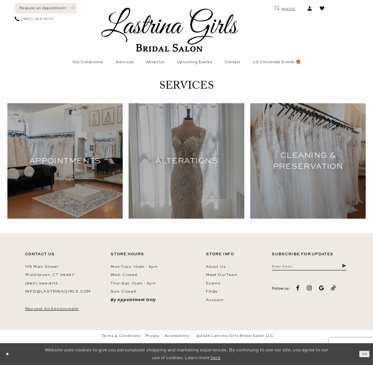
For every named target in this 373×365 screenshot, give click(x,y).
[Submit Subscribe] (343, 267)
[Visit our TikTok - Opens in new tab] (333, 291)
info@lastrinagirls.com (58, 291)
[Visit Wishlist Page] (322, 8)
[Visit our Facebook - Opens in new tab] (298, 291)
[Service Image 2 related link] (186, 161)
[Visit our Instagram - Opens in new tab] (309, 291)
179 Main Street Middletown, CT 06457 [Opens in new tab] (49, 270)
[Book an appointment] (46, 8)
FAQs (212, 291)
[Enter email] (309, 267)
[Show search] (285, 8)
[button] (309, 8)
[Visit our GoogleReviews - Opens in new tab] (321, 291)
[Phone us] (34, 19)
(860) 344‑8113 (41, 283)
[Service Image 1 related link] (65, 161)
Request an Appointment (52, 308)
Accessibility (177, 335)
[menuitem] (46, 8)
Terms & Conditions (121, 335)
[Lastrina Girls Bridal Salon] (169, 30)
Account (215, 299)
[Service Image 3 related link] (308, 161)
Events (213, 283)
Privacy (152, 335)
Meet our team (221, 274)
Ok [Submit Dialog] (362, 354)
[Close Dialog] (9, 354)
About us (216, 266)
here (215, 358)
